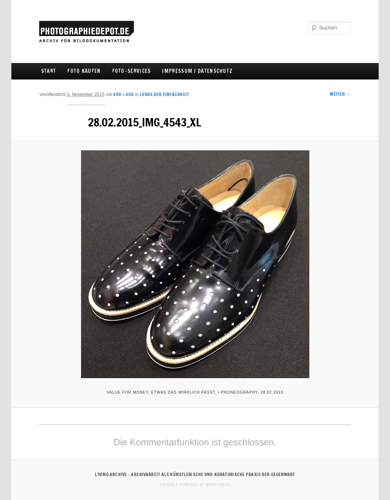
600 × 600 (123, 94)
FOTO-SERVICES (131, 71)
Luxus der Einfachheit (164, 94)
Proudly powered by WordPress (195, 484)
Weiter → (340, 94)
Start (48, 71)
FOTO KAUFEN (83, 71)
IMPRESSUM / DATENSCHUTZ (197, 71)
